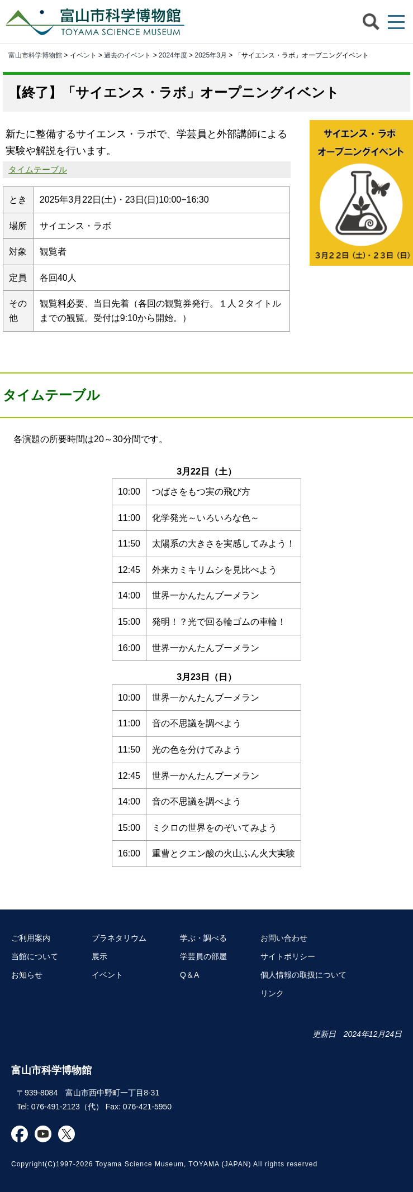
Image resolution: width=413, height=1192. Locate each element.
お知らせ (26, 974)
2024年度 (173, 55)
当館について (34, 956)
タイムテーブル (37, 169)
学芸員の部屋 (203, 956)
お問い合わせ (283, 938)
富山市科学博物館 (98, 21)
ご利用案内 (30, 938)
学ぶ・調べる (203, 938)
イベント (83, 55)
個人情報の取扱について (303, 974)
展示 (99, 956)
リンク (272, 993)
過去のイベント (127, 55)
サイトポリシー (287, 956)
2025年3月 (210, 55)
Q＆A (189, 974)
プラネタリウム (119, 938)
